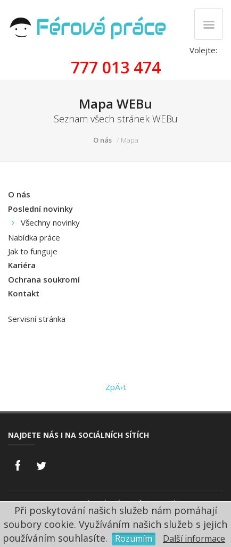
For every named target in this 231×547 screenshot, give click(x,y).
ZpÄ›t (115, 387)
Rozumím (133, 538)
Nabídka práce (34, 237)
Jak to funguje (32, 251)
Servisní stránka (36, 318)
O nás (102, 140)
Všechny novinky (50, 222)
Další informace (194, 538)
